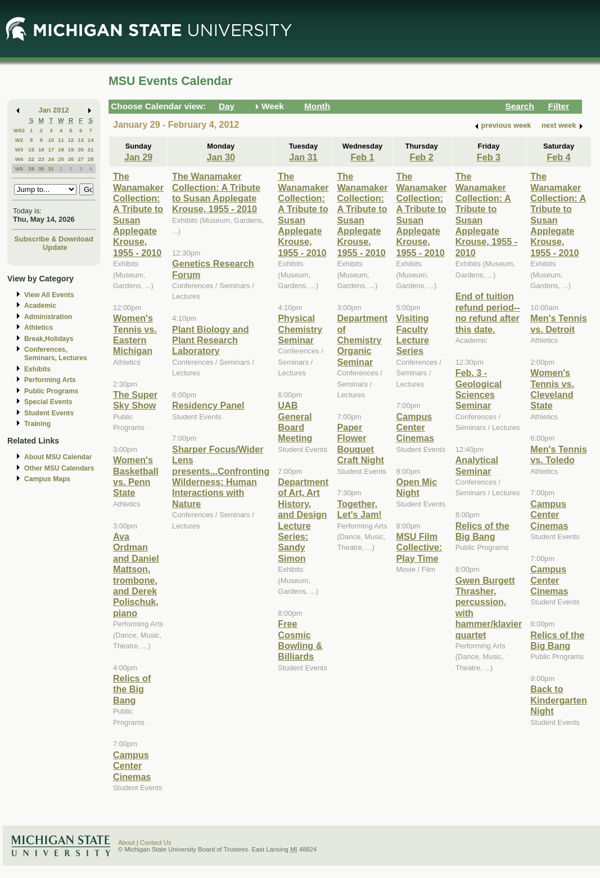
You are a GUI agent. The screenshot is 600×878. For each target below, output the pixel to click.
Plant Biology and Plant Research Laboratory (210, 340)
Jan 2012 (53, 110)
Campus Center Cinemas (132, 766)
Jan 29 (138, 157)
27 (81, 159)
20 (81, 149)
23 (41, 159)
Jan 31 (303, 157)
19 (71, 149)
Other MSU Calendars (59, 468)
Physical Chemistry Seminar (300, 329)
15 (31, 149)
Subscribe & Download (53, 239)
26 (71, 159)
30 (41, 168)
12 (71, 140)
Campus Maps (47, 479)
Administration (48, 317)
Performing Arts (50, 380)
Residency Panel (208, 405)
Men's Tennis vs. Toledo (558, 454)
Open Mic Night (416, 487)
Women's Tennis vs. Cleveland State (552, 389)
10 (51, 140)
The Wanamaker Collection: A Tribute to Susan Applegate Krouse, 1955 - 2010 (138, 214)
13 (81, 140)
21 (91, 149)
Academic (40, 306)
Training (37, 424)
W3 (19, 149)
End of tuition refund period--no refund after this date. (487, 312)
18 (61, 149)
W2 (19, 140)
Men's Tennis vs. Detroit (558, 323)
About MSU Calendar (58, 457)
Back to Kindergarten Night (558, 700)
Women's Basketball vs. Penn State (136, 476)
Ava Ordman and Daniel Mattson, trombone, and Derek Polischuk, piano (136, 574)
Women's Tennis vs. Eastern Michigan (135, 334)
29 (31, 168)
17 (51, 149)
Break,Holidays (49, 339)
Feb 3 (488, 157)
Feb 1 (362, 157)
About (126, 842)
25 (61, 159)
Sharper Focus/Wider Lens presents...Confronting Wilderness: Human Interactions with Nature (220, 476)
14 (91, 140)
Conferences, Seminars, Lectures (55, 354)
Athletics (38, 328)
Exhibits (37, 369)
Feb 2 (422, 157)
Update (55, 247)
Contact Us (156, 842)
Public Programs (51, 391)
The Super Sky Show (135, 399)
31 (51, 168)
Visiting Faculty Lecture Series (412, 334)
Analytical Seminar (476, 465)
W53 (19, 130)
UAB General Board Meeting (295, 421)
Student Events (49, 413)
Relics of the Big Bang (132, 689)
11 (61, 140)
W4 (19, 159)
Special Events (48, 402)
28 (91, 159)
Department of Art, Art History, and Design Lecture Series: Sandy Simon (303, 520)
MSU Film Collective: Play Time (419, 547)
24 (51, 159)
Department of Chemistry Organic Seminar (362, 340)
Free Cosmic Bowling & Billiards (300, 640)
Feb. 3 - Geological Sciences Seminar (478, 389)
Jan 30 (221, 157)
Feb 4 (558, 157)
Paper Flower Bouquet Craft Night (360, 443)
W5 (19, 168)
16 (41, 149)
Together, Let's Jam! (359, 509)
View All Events (49, 295)
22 (31, 159)
